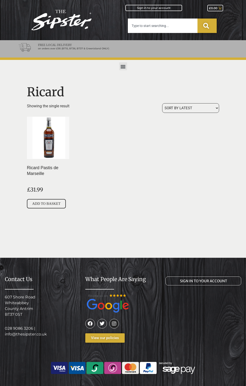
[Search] (207, 26)
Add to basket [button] (46, 204)
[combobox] (162, 26)
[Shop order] (190, 108)
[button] (123, 66)
